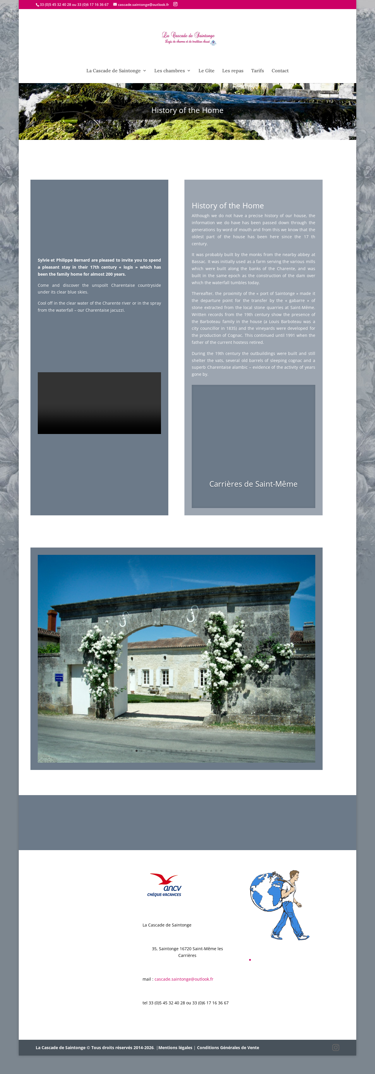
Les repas (233, 70)
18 (216, 769)
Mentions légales (175, 1066)
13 (191, 769)
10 (176, 769)
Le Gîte (206, 70)
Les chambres (169, 70)
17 (211, 769)
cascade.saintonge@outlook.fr (184, 997)
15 (201, 769)
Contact (280, 70)
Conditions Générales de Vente (228, 1066)
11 (181, 769)
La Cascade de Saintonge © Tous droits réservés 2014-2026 (95, 1066)
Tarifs (257, 70)
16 (206, 769)
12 (186, 769)
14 (196, 769)
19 (221, 769)
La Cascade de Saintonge (113, 70)
